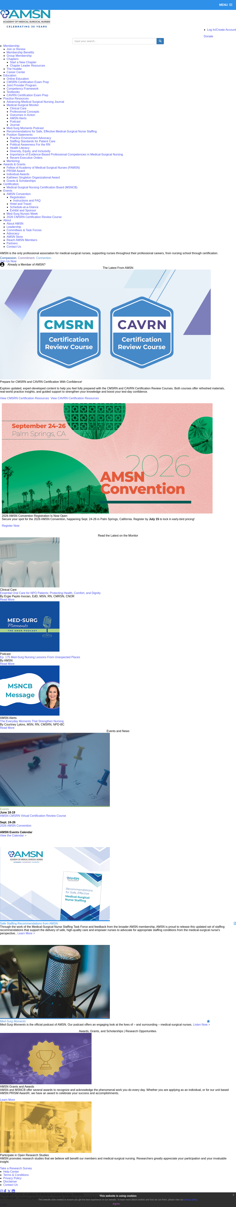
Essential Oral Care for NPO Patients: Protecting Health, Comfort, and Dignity (50, 593)
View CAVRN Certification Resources (75, 398)
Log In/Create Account (221, 29)
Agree (116, 1203)
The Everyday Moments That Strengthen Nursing (32, 721)
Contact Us (10, 1184)
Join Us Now (8, 261)
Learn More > (26, 933)
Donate (208, 36)
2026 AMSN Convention (15, 825)
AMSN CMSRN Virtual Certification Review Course (33, 815)
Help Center (11, 1171)
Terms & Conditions (16, 1174)
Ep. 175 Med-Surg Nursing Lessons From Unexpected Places (40, 657)
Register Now (10, 525)
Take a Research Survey (16, 1168)
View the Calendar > (13, 835)
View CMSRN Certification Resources (24, 398)
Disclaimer (10, 1181)
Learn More (7, 1099)
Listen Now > (201, 1024)
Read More (7, 599)
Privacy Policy (12, 1178)
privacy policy (190, 1199)
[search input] (114, 41)
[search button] (160, 41)
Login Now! (53, 264)
